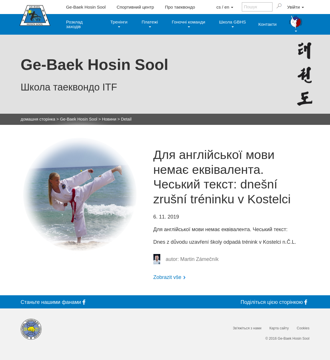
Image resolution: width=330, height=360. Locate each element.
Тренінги (118, 23)
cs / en (224, 7)
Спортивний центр (135, 7)
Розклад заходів (74, 24)
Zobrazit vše (167, 277)
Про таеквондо (180, 7)
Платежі (150, 23)
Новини (109, 119)
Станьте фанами (54, 302)
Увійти (295, 7)
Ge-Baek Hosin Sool (86, 7)
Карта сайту (279, 328)
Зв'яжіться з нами (247, 328)
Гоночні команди (188, 23)
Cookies (303, 328)
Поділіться (274, 302)
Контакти (267, 24)
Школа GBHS (232, 23)
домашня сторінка (38, 119)
